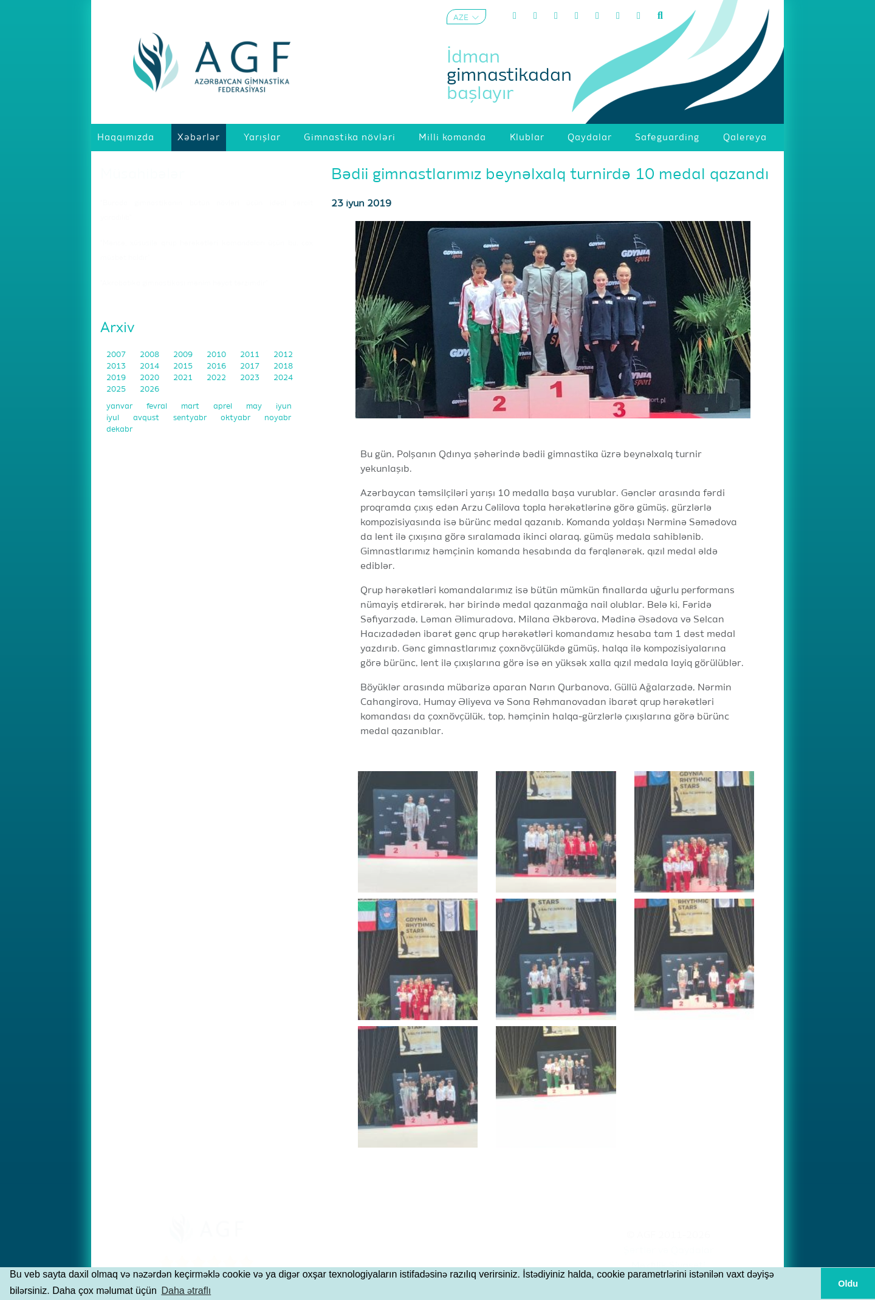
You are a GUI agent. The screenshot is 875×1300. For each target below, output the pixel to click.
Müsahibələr (142, 174)
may (255, 406)
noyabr (277, 418)
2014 (150, 366)
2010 (217, 355)
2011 (250, 355)
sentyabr (190, 418)
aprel (223, 406)
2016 (217, 366)
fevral (157, 406)
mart (191, 406)
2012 (283, 355)
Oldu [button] (848, 1283)
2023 (250, 378)
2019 (117, 378)
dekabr (119, 430)
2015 (183, 366)
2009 (183, 355)
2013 (117, 366)
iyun (284, 406)
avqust (147, 418)
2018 (283, 366)
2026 (149, 389)
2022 (217, 378)
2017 (250, 366)
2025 (117, 389)
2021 (183, 378)
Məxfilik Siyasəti (668, 1266)
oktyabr (236, 418)
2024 (283, 378)
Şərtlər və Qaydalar (668, 1251)
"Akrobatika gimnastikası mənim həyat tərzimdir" (184, 283)
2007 (117, 355)
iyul (113, 418)
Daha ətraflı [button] (186, 1290)
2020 (150, 378)
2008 (150, 355)
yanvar (120, 406)
